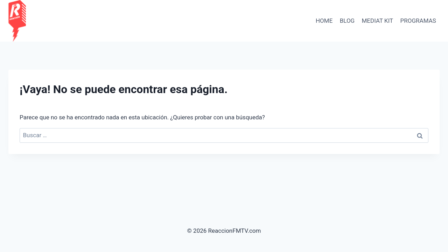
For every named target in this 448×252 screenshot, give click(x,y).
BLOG (347, 20)
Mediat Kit (377, 20)
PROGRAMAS (418, 20)
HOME (324, 20)
